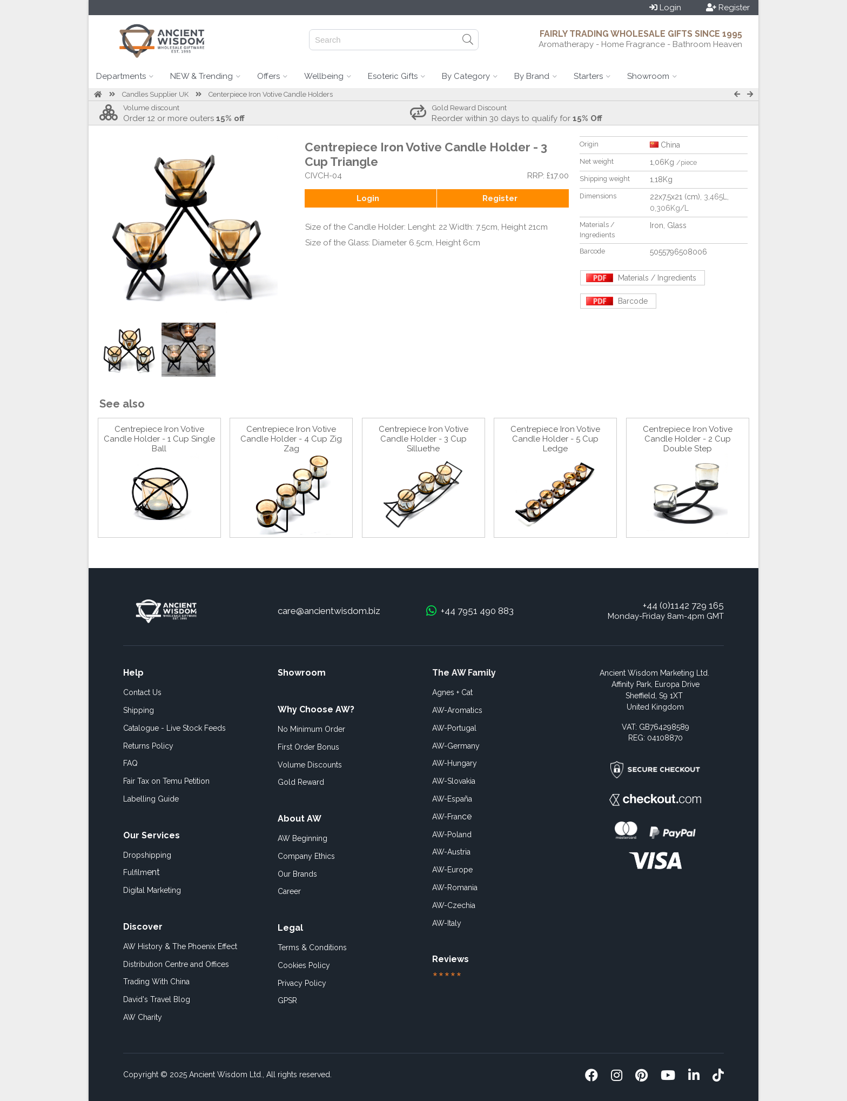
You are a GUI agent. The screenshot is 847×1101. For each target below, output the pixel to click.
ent (141, 872)
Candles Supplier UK (155, 94)
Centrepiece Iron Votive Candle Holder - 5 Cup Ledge (555, 438)
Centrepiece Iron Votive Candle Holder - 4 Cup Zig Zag (291, 438)
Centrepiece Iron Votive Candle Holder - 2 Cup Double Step (687, 438)
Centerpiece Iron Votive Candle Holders (271, 94)
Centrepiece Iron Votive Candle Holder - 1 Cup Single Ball (159, 438)
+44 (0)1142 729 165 (683, 605)
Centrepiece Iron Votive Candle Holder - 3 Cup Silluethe (423, 438)
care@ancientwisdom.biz (329, 610)
